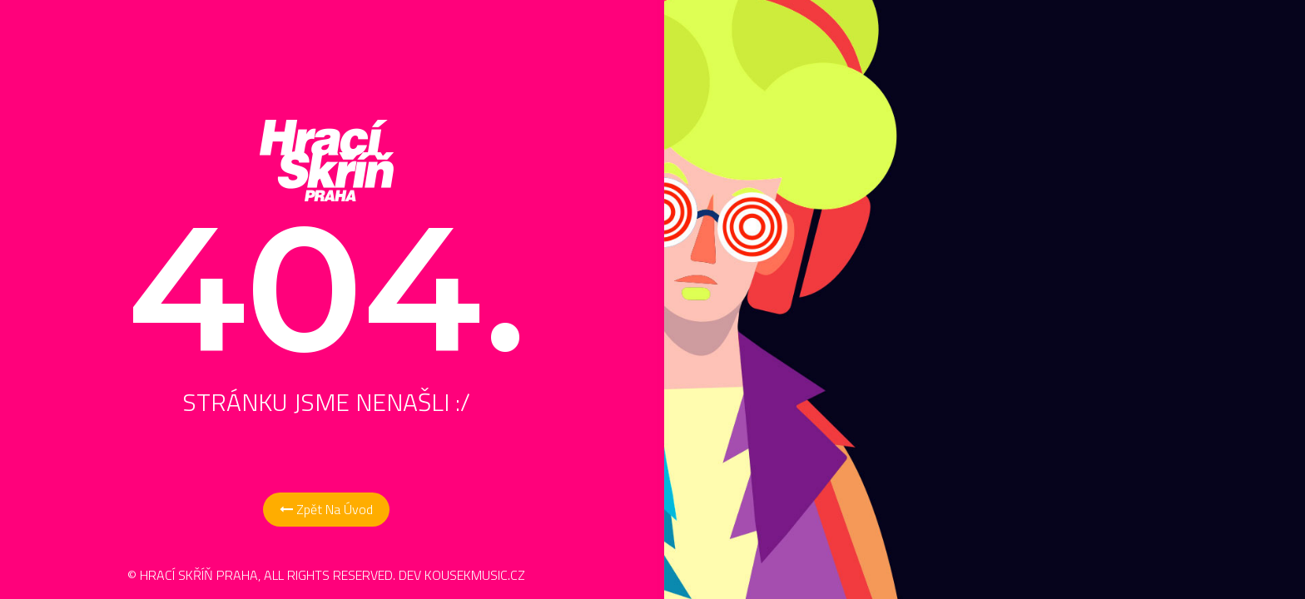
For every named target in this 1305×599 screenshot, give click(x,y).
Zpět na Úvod (326, 509)
